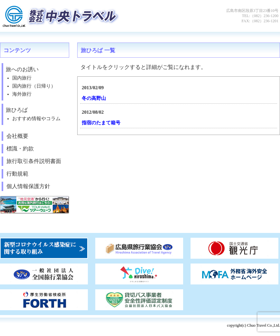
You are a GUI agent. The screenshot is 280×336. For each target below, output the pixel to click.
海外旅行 (22, 94)
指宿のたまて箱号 (101, 122)
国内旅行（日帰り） (34, 86)
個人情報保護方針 (28, 186)
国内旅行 (22, 78)
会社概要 (17, 136)
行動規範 (17, 174)
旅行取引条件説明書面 (33, 161)
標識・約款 (20, 149)
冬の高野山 (94, 98)
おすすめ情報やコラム (36, 118)
